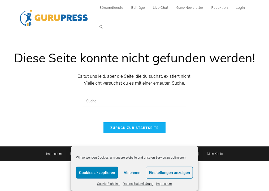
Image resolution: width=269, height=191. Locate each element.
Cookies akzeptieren (97, 172)
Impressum (164, 184)
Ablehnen (132, 172)
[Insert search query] (134, 101)
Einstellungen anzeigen (169, 172)
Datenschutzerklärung (138, 184)
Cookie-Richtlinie (108, 184)
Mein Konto (215, 154)
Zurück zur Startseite (134, 128)
